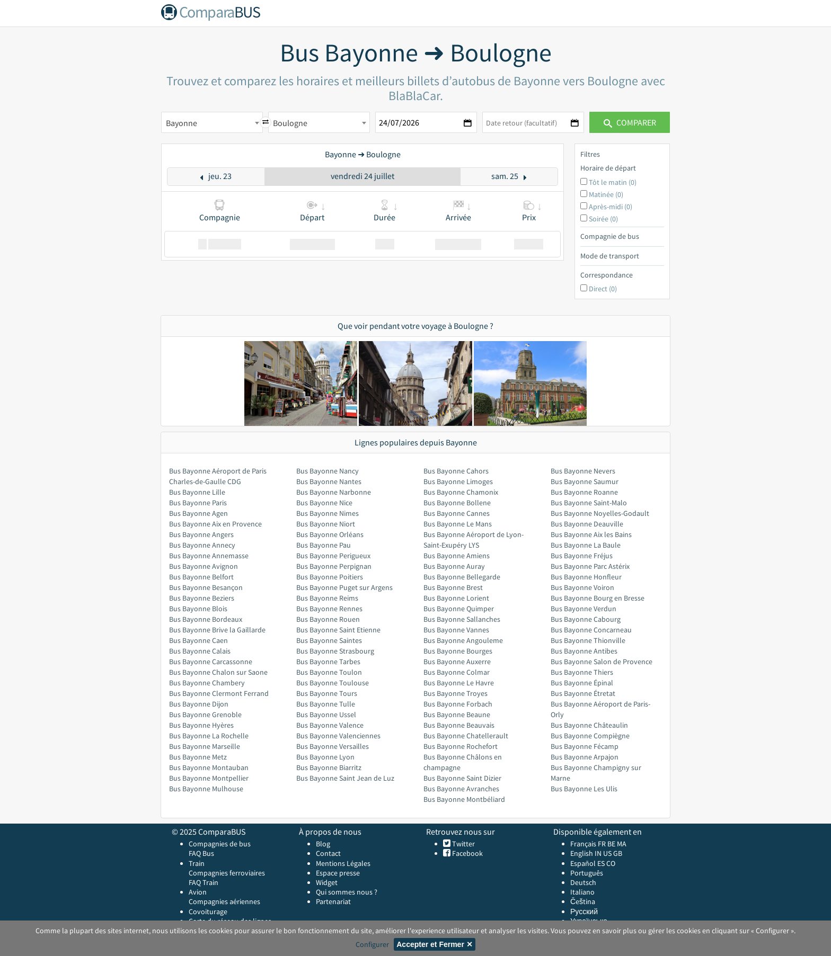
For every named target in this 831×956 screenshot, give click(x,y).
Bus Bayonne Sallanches (461, 619)
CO (610, 863)
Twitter (462, 843)
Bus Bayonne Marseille (204, 746)
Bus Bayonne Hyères (201, 725)
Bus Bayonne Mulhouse (206, 788)
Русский (584, 911)
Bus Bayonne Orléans (330, 534)
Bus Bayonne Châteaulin (589, 725)
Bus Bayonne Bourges (457, 651)
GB (617, 853)
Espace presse (338, 873)
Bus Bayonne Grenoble (205, 714)
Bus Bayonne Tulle (325, 704)
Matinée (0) (606, 194)
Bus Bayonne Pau (323, 545)
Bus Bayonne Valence (330, 725)
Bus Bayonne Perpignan (334, 566)
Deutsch (583, 882)
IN (598, 853)
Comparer (630, 122)
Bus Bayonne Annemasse (209, 555)
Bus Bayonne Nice (324, 502)
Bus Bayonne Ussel (326, 714)
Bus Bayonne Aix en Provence (215, 524)
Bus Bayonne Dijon (198, 704)
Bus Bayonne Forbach (457, 704)
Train (197, 863)
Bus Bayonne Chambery (207, 682)
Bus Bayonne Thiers (582, 672)
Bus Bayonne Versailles (332, 746)
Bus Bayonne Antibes (584, 651)
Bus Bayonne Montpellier (209, 778)
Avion (198, 892)
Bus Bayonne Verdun (583, 608)
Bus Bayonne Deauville (587, 524)
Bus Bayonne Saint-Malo (589, 502)
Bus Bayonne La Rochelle (209, 735)
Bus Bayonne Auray (454, 566)
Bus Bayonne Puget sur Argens (344, 587)
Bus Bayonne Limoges (458, 481)
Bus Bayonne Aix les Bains (591, 534)
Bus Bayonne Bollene (457, 502)
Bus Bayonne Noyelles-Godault (600, 513)
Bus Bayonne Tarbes (328, 661)
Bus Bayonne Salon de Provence (601, 661)
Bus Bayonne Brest (453, 587)
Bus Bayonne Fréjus (582, 555)
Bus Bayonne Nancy (327, 471)
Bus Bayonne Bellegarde (461, 577)
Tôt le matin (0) (612, 182)
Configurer (372, 944)
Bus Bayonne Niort (325, 524)
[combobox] (212, 122)
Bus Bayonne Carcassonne (210, 661)
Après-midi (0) (610, 206)
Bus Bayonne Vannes (456, 630)
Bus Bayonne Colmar (456, 672)
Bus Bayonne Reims (327, 598)
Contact (328, 853)
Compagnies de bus (220, 843)
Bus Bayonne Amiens (456, 555)
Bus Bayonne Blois (198, 608)
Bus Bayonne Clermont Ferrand (219, 693)
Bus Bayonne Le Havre (458, 682)
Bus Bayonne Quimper (458, 608)
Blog (323, 843)
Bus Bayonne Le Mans (457, 524)
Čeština (582, 901)
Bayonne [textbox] (181, 123)
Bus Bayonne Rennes (329, 608)
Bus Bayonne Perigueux (333, 555)
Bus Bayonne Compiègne (590, 735)
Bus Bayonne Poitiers (329, 577)
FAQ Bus (201, 853)
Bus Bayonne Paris (198, 502)
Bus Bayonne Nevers (583, 471)
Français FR (588, 843)
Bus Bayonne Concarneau (591, 630)
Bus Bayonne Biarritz (328, 767)
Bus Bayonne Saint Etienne (338, 630)
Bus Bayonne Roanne (584, 492)
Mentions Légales (343, 863)
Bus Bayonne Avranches (461, 788)
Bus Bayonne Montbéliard (464, 799)
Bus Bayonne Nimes (327, 513)
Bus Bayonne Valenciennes (338, 735)
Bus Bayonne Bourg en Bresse (597, 598)
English (581, 853)
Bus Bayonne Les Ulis (584, 788)
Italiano (582, 892)
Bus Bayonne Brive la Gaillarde (217, 630)
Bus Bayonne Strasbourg (335, 651)
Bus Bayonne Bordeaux (205, 619)
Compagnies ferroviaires (227, 873)
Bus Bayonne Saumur (584, 481)
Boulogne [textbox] (290, 123)
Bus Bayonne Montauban (209, 767)
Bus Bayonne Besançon (206, 587)
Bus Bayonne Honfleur (586, 577)
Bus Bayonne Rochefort (460, 746)
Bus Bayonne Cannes (456, 513)
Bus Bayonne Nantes (328, 481)
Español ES (588, 863)
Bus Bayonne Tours (326, 693)
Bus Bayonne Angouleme (463, 640)
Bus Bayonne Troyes (455, 693)
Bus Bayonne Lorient (456, 598)
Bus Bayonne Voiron (582, 587)
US (607, 853)
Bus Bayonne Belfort (201, 577)
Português (586, 873)
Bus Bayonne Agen (198, 513)
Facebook (466, 853)
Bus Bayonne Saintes (329, 640)
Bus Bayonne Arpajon (584, 757)
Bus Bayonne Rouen (328, 619)
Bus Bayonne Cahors (456, 471)
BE (611, 843)
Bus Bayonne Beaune (456, 714)
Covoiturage (208, 911)
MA (621, 843)
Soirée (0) (603, 219)
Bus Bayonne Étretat (583, 693)
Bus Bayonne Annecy (202, 545)
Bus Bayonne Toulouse (332, 682)
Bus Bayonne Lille (197, 492)
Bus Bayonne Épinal (582, 682)
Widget (327, 882)
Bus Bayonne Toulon (329, 672)
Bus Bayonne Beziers (201, 598)
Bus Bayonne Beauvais (458, 725)
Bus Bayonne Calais (200, 651)
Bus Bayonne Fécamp (584, 746)
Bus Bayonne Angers (201, 534)
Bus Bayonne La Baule (586, 545)
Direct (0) (603, 288)
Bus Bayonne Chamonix (460, 492)
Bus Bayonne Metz (198, 757)
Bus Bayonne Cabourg (586, 619)
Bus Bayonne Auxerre (457, 661)
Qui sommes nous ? (346, 892)
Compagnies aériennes (224, 901)
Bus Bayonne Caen (198, 640)
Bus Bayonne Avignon (203, 566)
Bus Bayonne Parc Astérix (590, 566)
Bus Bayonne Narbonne (333, 492)
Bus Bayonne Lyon (325, 757)
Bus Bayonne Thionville (588, 640)
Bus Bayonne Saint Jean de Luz (345, 778)
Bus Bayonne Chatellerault (465, 735)
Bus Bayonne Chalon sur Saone (218, 672)
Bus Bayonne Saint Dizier (462, 778)
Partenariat (333, 901)
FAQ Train (203, 882)
